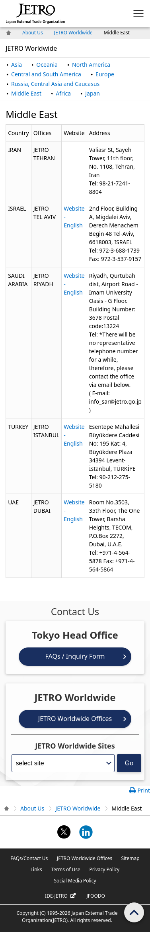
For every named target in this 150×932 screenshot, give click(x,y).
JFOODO (96, 895)
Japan (92, 93)
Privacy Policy (104, 869)
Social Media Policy (75, 880)
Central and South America (46, 74)
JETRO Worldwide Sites (75, 746)
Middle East (26, 93)
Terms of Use (65, 869)
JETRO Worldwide (73, 32)
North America (91, 64)
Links (36, 869)
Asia (16, 64)
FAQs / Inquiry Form (75, 656)
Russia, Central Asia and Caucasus (55, 84)
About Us (32, 32)
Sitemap (130, 858)
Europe (104, 74)
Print (143, 790)
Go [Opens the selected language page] (129, 763)
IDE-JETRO (61, 896)
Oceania (47, 64)
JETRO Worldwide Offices (75, 718)
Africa (63, 93)
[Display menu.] (138, 14)
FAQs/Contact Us (29, 858)
